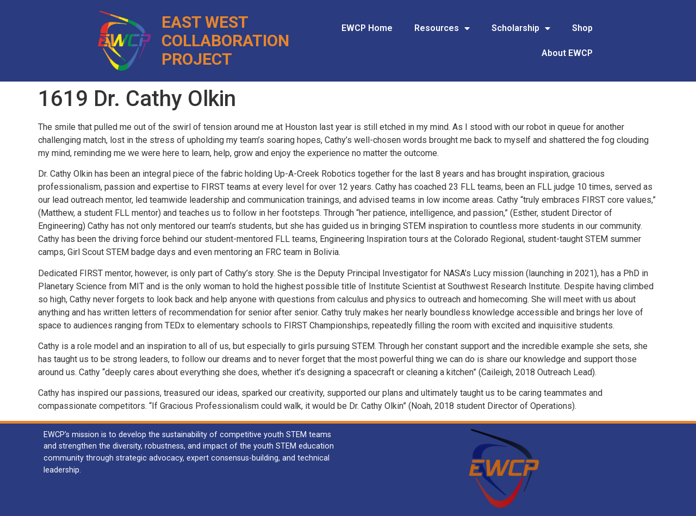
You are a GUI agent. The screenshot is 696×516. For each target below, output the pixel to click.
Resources (442, 28)
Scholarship (521, 28)
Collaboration (225, 40)
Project (196, 59)
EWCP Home (367, 28)
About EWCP (567, 53)
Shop (582, 28)
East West (204, 22)
